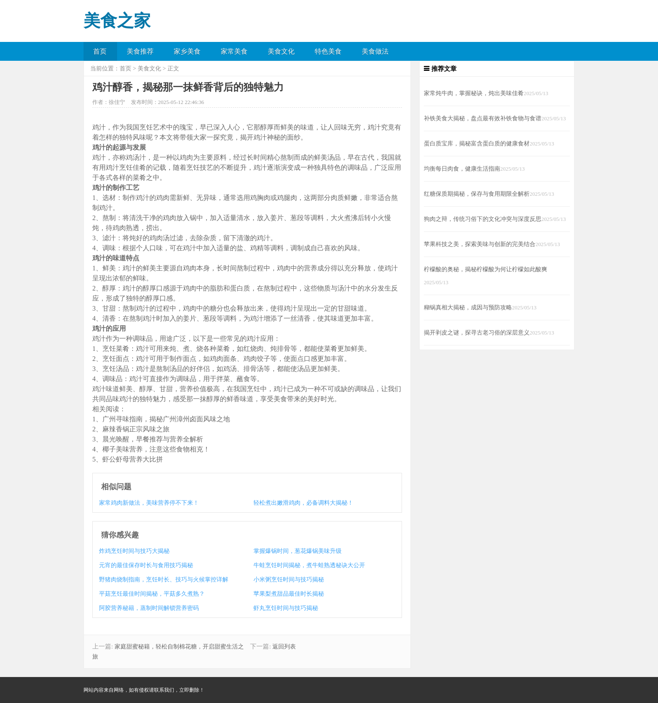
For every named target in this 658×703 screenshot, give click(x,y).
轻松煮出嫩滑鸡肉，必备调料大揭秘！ (303, 503)
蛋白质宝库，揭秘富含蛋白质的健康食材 (477, 143)
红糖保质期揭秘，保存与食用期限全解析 (477, 193)
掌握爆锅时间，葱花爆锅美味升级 (297, 551)
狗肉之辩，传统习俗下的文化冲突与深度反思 (482, 218)
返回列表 (284, 646)
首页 (100, 51)
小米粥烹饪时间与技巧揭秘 (288, 579)
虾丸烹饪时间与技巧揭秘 (285, 608)
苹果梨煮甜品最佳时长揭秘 (288, 594)
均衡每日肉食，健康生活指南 (462, 168)
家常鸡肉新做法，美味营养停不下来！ (149, 503)
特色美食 (328, 51)
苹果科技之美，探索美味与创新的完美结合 (479, 244)
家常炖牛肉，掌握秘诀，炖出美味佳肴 (474, 93)
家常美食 (234, 51)
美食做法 (375, 51)
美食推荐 (140, 51)
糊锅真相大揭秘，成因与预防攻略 (468, 307)
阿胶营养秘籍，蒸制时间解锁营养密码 (149, 608)
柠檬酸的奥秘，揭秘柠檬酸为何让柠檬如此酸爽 (485, 269)
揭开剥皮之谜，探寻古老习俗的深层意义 (477, 332)
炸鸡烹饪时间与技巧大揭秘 (134, 551)
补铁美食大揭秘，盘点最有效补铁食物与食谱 (482, 118)
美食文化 (281, 51)
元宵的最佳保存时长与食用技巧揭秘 (146, 565)
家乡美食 (187, 51)
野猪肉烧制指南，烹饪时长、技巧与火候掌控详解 (163, 579)
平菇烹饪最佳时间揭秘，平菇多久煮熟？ (152, 594)
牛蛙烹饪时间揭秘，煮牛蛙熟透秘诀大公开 (309, 565)
